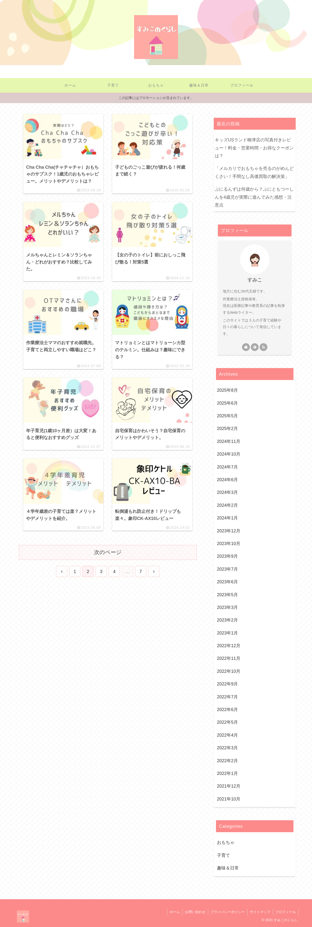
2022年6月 (227, 709)
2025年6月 (227, 403)
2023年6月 (227, 581)
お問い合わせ (195, 912)
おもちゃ (225, 842)
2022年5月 (227, 722)
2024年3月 (227, 492)
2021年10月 (228, 799)
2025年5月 (227, 415)
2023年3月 (227, 607)
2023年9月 (227, 556)
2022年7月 (227, 696)
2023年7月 (227, 569)
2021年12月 (228, 786)
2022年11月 (228, 658)
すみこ (254, 280)
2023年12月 (228, 530)
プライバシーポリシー (228, 912)
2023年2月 (227, 620)
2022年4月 (227, 735)
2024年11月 (228, 441)
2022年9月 (227, 684)
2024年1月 (227, 518)
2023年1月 (227, 633)
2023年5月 (227, 594)
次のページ (108, 552)
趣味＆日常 (228, 868)
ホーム (175, 912)
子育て (223, 855)
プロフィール (285, 912)
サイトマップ (260, 912)
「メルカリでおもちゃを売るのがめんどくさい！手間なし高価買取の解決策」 (254, 172)
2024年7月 (227, 467)
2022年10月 (228, 671)
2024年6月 (227, 479)
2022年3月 (227, 747)
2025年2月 (227, 428)
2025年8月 (227, 390)
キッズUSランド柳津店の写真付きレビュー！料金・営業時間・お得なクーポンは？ (254, 147)
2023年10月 (228, 543)
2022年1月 (227, 773)
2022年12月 (228, 645)
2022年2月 (227, 760)
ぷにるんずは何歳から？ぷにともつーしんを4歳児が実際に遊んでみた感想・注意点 (254, 197)
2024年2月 (227, 505)
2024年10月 (228, 454)
